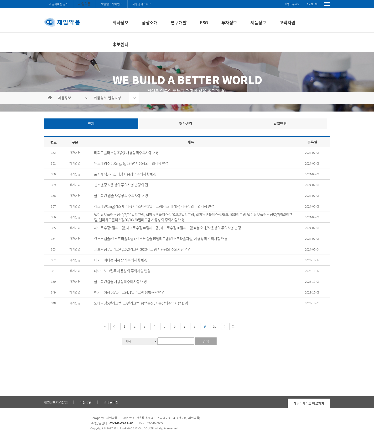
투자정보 (229, 22)
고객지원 (287, 22)
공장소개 (149, 22)
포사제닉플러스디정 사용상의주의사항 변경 (125, 174)
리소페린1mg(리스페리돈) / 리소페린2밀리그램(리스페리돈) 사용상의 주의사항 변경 (154, 206)
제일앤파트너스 (142, 4)
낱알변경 (280, 123)
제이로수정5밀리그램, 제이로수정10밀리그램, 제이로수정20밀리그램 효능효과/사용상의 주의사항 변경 (167, 227)
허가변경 (185, 123)
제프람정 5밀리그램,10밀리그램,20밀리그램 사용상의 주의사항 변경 (142, 249)
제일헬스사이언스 (112, 4)
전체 (91, 123)
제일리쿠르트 (292, 4)
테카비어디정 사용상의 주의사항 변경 (120, 260)
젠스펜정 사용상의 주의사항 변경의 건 (121, 184)
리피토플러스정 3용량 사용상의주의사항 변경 (126, 152)
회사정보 (120, 22)
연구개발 (179, 22)
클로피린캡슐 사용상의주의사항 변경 (120, 281)
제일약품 (84, 3)
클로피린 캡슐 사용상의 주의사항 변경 (121, 195)
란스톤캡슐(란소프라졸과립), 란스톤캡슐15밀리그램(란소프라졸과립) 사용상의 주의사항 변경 (161, 238)
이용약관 (86, 402)
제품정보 (258, 22)
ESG (204, 22)
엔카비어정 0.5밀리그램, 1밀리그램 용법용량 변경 (129, 292)
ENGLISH (312, 4)
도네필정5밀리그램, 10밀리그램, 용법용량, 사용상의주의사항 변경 (141, 303)
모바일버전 (111, 402)
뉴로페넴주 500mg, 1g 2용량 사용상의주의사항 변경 (131, 163)
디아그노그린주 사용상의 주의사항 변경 (122, 270)
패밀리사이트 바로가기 (309, 403)
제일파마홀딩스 (58, 4)
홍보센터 (120, 44)
